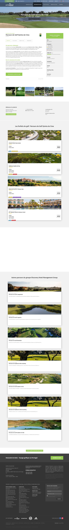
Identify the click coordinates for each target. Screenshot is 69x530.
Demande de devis (57, 457)
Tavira (36, 47)
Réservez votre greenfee (54, 36)
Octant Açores (34, 496)
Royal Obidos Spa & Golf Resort (10, 493)
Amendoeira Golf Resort (22, 496)
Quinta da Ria (18, 47)
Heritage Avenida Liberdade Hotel (11, 504)
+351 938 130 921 (29, 473)
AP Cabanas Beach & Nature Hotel (24, 510)
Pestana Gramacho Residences (23, 511)
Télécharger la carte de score (14, 74)
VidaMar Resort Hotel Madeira (36, 492)
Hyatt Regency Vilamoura (22, 499)
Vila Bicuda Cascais (8, 505)
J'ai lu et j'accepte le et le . (54, 496)
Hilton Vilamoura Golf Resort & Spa (24, 489)
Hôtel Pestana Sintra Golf (9, 498)
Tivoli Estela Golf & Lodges (36, 489)
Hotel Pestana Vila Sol (22, 495)
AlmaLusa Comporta (9, 503)
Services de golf (54, 4)
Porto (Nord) (34, 486)
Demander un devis (9, 1)
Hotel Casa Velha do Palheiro (36, 493)
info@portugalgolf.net (31, 470)
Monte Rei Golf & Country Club (23, 509)
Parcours (8, 40)
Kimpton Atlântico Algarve (22, 493)
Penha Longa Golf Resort (9, 501)
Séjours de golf (29, 4)
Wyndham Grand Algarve (22, 508)
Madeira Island (35, 490)
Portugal (38, 1)
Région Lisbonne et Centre (10, 486)
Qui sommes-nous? (44, 1)
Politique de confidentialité (57, 495)
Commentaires (51, 1)
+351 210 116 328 (29, 472)
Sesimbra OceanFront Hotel (10, 502)
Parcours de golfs (37, 4)
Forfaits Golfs (21, 40)
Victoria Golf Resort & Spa (23, 494)
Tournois (61, 4)
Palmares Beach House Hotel (23, 501)
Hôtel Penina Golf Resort (22, 500)
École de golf (46, 4)
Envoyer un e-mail (30, 110)
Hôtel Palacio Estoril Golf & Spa (10, 491)
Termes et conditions (52, 496)
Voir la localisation (11, 114)
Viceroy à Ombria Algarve (22, 512)
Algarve (40, 47)
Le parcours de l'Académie (11, 68)
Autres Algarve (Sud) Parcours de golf (35, 450)
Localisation (14, 40)
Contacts (56, 1)
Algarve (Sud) (21, 486)
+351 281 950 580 (29, 109)
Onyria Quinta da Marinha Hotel (10, 492)
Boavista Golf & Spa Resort (23, 490)
